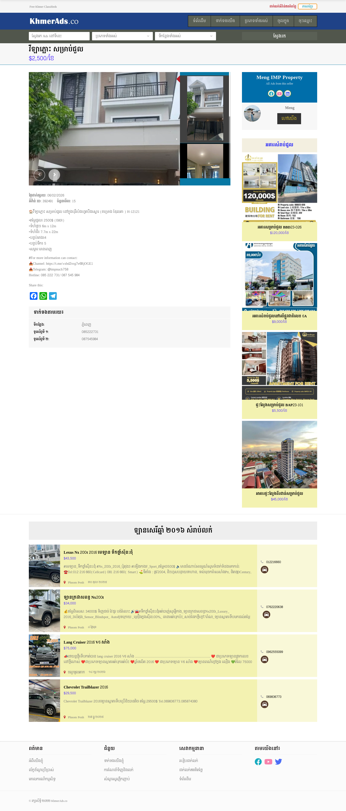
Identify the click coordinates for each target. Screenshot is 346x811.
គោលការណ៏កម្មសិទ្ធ (42, 779)
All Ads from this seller (279, 83)
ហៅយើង (289, 118)
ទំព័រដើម (185, 779)
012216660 (273, 562)
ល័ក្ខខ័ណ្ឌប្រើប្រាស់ (41, 770)
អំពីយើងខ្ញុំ (36, 761)
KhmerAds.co (59, 801)
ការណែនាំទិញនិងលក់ (118, 770)
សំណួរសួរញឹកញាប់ (117, 779)
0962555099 (274, 652)
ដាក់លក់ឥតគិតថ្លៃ (191, 770)
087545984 (90, 339)
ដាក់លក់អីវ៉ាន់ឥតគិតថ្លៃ (283, 6)
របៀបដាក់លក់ (188, 761)
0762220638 (274, 607)
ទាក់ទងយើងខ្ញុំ (114, 761)
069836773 (273, 697)
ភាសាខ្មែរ (307, 6)
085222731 (90, 332)
